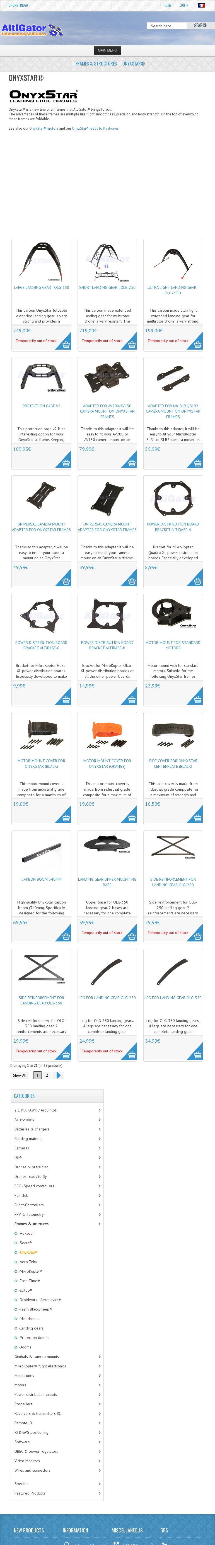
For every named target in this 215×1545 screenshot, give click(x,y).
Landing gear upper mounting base (107, 882)
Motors (20, 1384)
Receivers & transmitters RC (38, 1413)
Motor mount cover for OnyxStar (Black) (41, 763)
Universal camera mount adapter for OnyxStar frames (41, 527)
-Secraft (25, 1242)
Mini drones (24, 1375)
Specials (21, 1483)
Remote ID (23, 1422)
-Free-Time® (29, 1280)
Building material (29, 1138)
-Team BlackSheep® (35, 1309)
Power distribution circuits (36, 1394)
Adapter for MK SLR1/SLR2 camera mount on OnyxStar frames (173, 411)
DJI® (18, 1157)
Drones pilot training (32, 1166)
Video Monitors (27, 1460)
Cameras (22, 1148)
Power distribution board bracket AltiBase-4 (173, 527)
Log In (184, 5)
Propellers (23, 1403)
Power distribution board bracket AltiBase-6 (41, 645)
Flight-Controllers (29, 1204)
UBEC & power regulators (36, 1451)
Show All (19, 1075)
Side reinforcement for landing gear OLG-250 (173, 882)
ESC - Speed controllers (34, 1185)
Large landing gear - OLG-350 (41, 287)
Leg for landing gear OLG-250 (107, 997)
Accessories (24, 1119)
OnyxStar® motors (43, 128)
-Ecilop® (25, 1290)
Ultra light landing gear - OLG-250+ (173, 290)
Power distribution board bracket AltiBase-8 (107, 645)
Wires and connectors (32, 1470)
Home (167, 5)
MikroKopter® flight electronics (40, 1366)
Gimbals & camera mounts (37, 1356)
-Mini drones (28, 1318)
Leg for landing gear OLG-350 (173, 997)
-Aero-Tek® (27, 1261)
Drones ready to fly (31, 1176)
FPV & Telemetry (29, 1214)
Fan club (21, 1195)
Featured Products (30, 1493)
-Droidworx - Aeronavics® (39, 1299)
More (60, 338)
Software (22, 1441)
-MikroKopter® (30, 1271)
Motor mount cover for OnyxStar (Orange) (107, 763)
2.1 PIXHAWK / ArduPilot (35, 1110)
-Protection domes (33, 1337)
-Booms (24, 1347)
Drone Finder (18, 5)
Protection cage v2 (42, 405)
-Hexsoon (26, 1233)
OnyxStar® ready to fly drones (95, 128)
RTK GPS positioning (32, 1432)
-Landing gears (31, 1328)
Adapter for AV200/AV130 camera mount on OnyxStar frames (107, 411)
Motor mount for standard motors (173, 645)
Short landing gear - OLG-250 (107, 287)
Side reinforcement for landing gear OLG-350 (41, 1000)
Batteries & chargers (32, 1129)
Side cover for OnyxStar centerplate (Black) (173, 763)
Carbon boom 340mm (41, 879)
